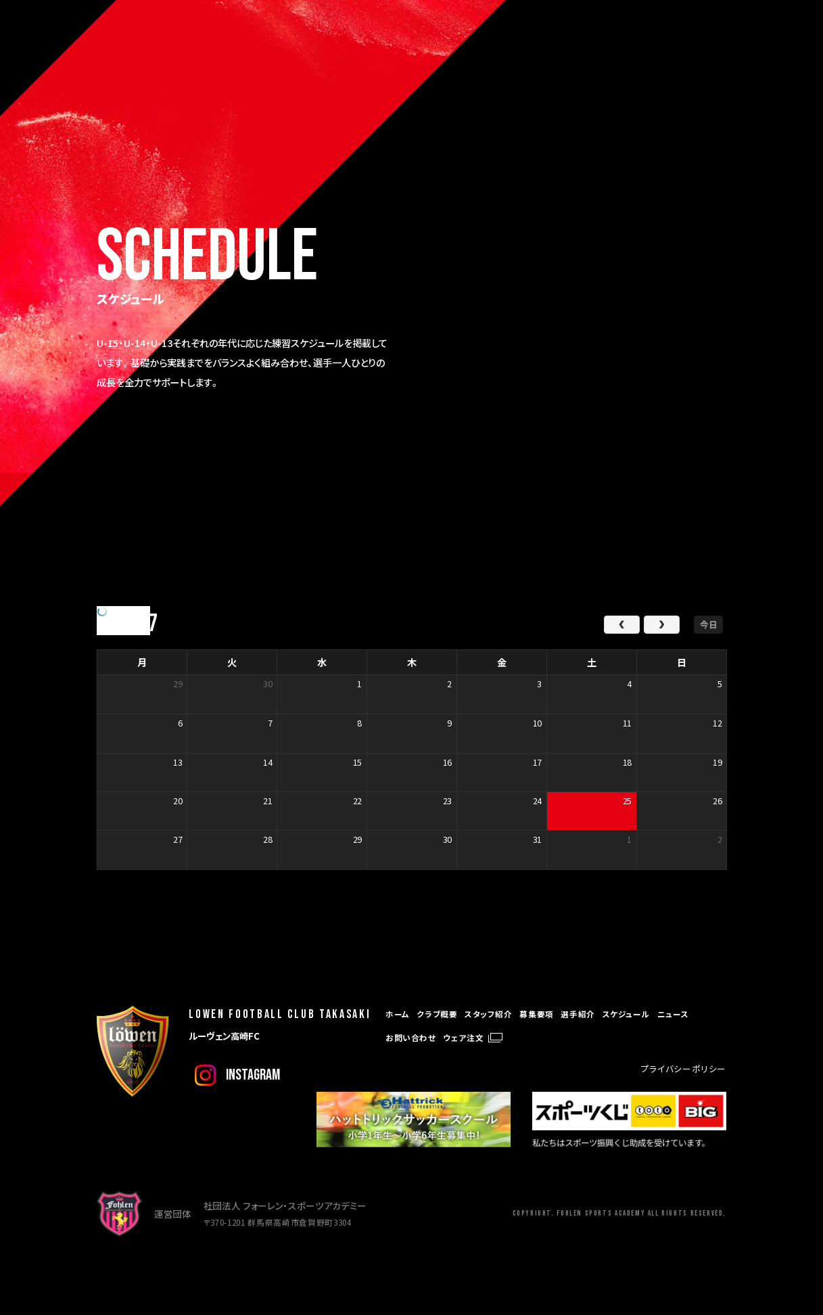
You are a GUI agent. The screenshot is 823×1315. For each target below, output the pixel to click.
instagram (253, 1075)
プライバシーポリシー (683, 1069)
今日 (709, 624)
